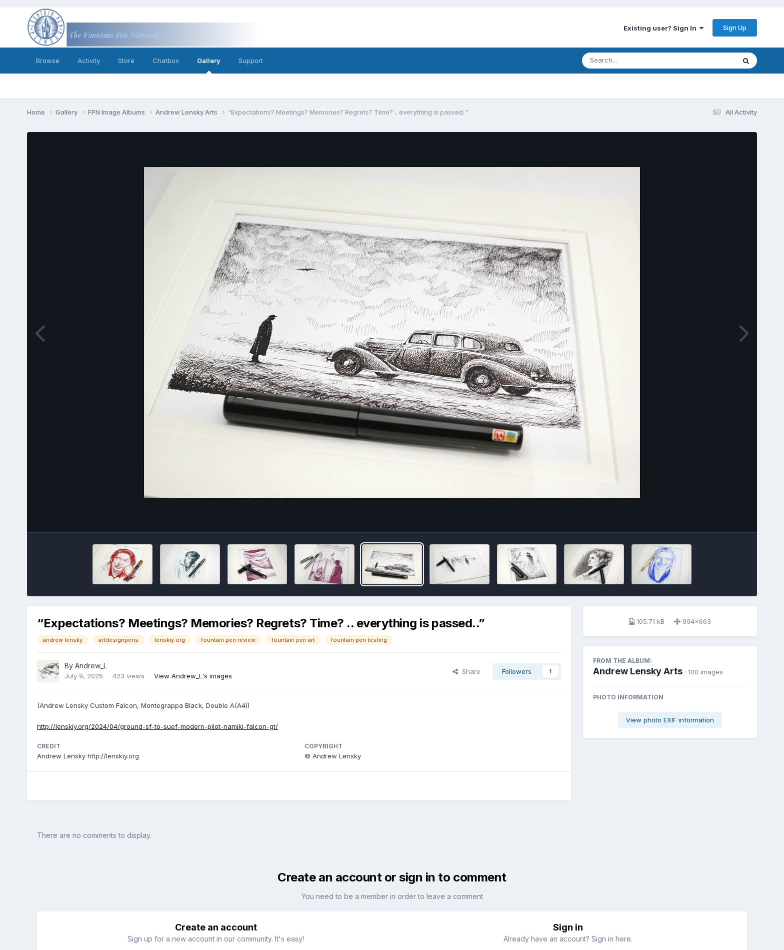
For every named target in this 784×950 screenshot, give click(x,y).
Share (466, 671)
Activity (89, 61)
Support (250, 61)
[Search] (631, 61)
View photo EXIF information (670, 720)
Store (126, 61)
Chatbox (165, 61)
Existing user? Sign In (664, 28)
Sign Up (734, 28)
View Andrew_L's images (193, 676)
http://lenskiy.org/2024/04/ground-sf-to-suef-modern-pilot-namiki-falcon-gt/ (157, 726)
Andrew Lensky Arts (637, 671)
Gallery (208, 65)
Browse (48, 61)
